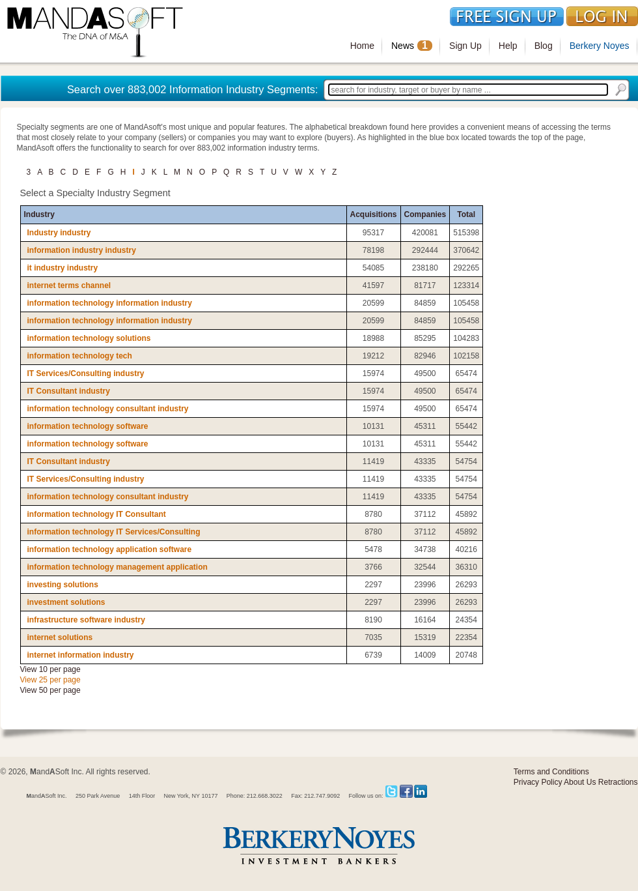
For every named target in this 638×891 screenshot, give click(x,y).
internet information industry (80, 655)
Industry (39, 214)
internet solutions (60, 637)
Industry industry (59, 232)
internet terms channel (69, 285)
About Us (580, 782)
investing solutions (62, 584)
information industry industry (81, 250)
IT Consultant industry (68, 391)
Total (466, 214)
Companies (425, 214)
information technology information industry (109, 303)
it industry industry (62, 267)
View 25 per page (50, 679)
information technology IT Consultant (96, 514)
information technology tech (79, 355)
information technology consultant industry (108, 408)
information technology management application (117, 567)
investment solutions (66, 602)
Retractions (618, 782)
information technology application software (109, 549)
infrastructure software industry (86, 619)
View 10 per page (50, 669)
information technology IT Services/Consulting (114, 531)
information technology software (87, 426)
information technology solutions (89, 338)
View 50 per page (50, 690)
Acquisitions (373, 214)
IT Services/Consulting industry (86, 373)
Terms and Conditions (551, 771)
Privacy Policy (538, 782)
